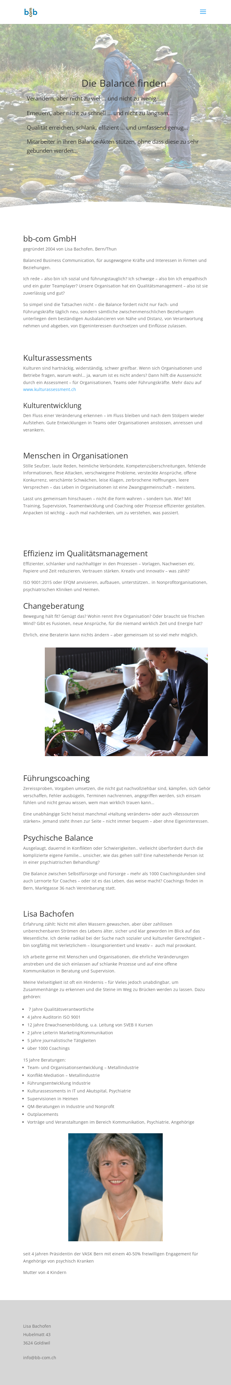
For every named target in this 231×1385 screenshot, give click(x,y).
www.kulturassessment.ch (49, 389)
